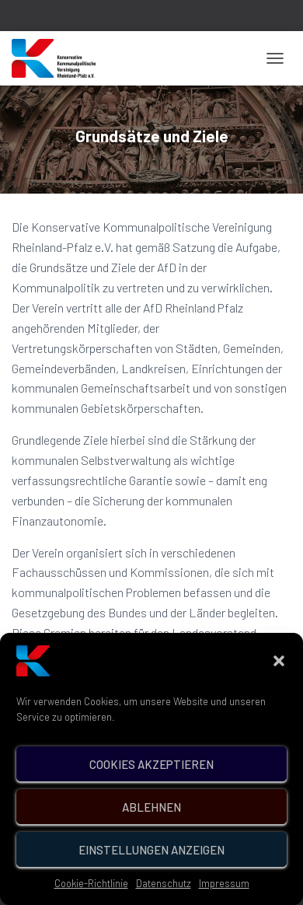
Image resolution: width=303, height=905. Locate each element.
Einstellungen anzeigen (151, 870)
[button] (279, 682)
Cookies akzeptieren (151, 784)
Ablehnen (151, 827)
